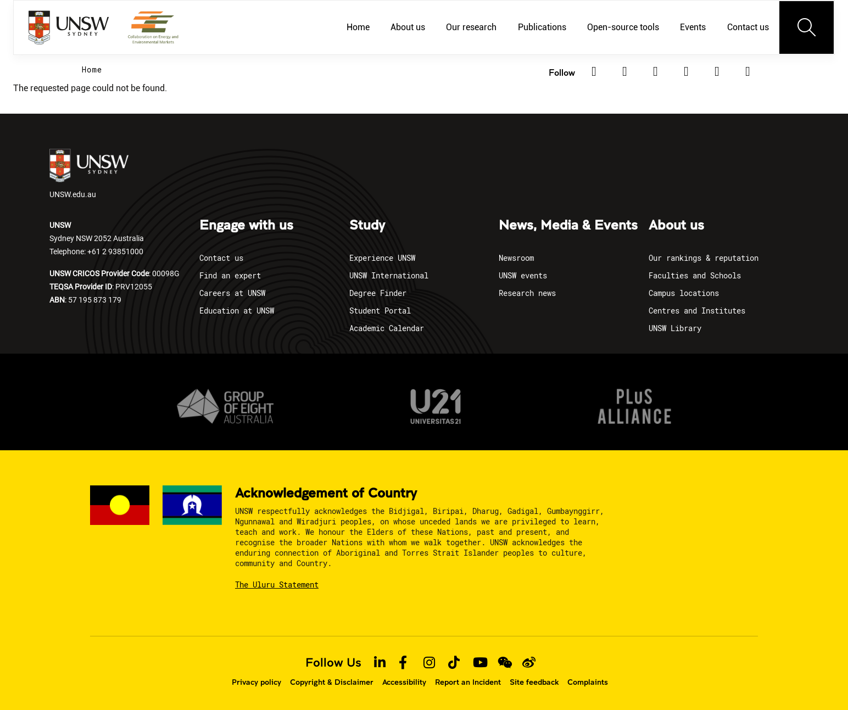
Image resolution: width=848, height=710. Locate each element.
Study (367, 226)
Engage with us (246, 226)
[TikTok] (716, 71)
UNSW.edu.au (89, 174)
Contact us (221, 258)
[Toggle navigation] (806, 27)
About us (676, 226)
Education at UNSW (236, 310)
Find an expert (230, 275)
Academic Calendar (386, 328)
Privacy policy (256, 682)
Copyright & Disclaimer (331, 682)
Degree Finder (377, 293)
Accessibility (404, 682)
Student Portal (380, 310)
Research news (527, 293)
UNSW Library (675, 328)
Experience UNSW (382, 258)
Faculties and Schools (695, 275)
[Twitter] (624, 71)
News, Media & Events (568, 226)
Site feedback (534, 682)
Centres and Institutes (697, 310)
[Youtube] (747, 71)
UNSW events (523, 275)
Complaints (587, 682)
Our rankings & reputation (703, 258)
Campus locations (684, 293)
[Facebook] (655, 71)
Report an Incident (468, 682)
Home (92, 69)
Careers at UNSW (232, 293)
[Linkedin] (593, 71)
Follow (562, 72)
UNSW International (388, 275)
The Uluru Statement (277, 584)
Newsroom (516, 258)
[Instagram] (686, 71)
